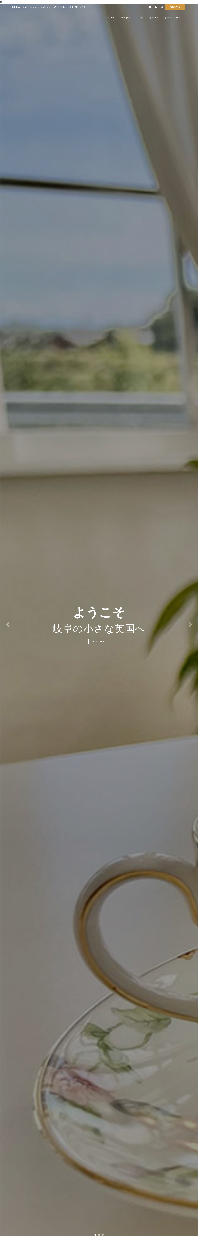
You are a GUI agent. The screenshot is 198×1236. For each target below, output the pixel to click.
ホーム (111, 17)
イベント (153, 17)
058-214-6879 (77, 7)
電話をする (175, 7)
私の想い (125, 17)
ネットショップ (172, 17)
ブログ (139, 17)
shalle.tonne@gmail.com (37, 7)
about (99, 641)
